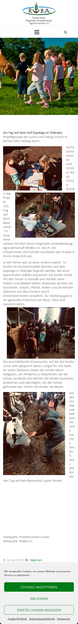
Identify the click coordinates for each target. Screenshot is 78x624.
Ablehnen (39, 598)
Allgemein (36, 560)
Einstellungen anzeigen (39, 610)
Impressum (63, 618)
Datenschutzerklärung (42, 618)
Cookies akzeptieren (39, 587)
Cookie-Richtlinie (17, 618)
